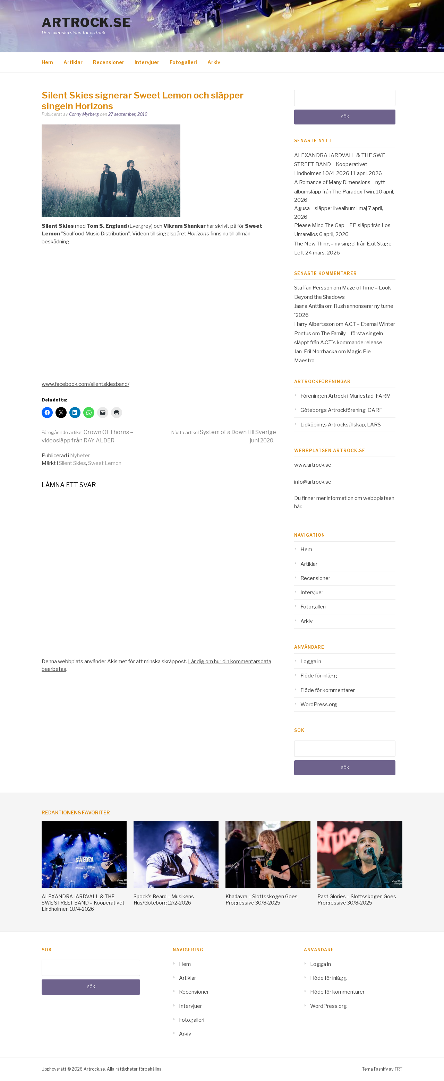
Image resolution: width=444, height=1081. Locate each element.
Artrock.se (86, 22)
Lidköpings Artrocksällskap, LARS (340, 425)
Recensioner (108, 62)
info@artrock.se (312, 482)
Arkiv (213, 62)
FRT (398, 1069)
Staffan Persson (313, 288)
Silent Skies (72, 463)
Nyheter (80, 455)
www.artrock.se (312, 465)
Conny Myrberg (84, 114)
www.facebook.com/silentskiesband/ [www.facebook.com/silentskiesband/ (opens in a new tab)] (85, 384)
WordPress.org (318, 704)
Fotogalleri (183, 62)
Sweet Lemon (104, 463)
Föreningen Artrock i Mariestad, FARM (345, 396)
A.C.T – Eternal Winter (369, 324)
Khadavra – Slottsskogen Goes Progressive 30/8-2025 (261, 899)
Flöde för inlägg (318, 676)
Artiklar (73, 62)
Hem (47, 62)
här (297, 506)
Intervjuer (147, 62)
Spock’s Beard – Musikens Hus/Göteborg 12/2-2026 (164, 899)
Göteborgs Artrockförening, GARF (341, 410)
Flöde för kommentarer (327, 690)
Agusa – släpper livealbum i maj (330, 208)
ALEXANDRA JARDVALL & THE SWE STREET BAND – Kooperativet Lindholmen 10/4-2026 (339, 164)
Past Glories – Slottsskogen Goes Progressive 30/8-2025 (356, 899)
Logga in (310, 661)
